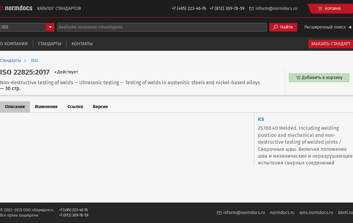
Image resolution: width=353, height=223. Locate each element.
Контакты (82, 43)
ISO (34, 60)
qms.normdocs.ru (316, 212)
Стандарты (49, 43)
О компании (14, 43)
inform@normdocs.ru (276, 8)
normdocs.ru (282, 212)
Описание (15, 106)
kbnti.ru (345, 212)
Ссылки (75, 106)
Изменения (46, 106)
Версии (100, 106)
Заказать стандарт (331, 43)
